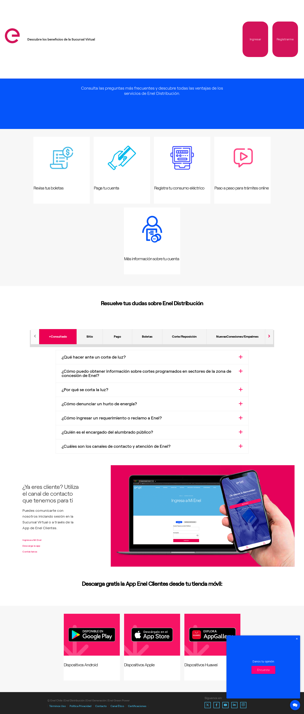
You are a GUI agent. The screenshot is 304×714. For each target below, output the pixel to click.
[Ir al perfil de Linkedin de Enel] (234, 705)
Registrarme (285, 39)
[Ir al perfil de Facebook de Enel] (216, 705)
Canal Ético (117, 706)
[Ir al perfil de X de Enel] (208, 705)
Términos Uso (57, 706)
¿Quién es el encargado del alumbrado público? (107, 432)
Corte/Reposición (184, 336)
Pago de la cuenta (117, 339)
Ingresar (255, 39)
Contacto (101, 706)
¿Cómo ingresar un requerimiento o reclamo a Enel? (112, 418)
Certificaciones (137, 706)
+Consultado (58, 336)
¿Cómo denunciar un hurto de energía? (99, 403)
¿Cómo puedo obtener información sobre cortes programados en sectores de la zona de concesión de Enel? (146, 373)
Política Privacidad (80, 706)
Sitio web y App (89, 339)
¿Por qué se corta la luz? (85, 389)
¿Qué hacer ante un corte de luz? (94, 357)
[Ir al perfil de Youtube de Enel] (225, 705)
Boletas (147, 336)
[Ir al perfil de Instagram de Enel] (243, 705)
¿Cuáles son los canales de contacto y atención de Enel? (116, 446)
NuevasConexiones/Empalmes (237, 336)
